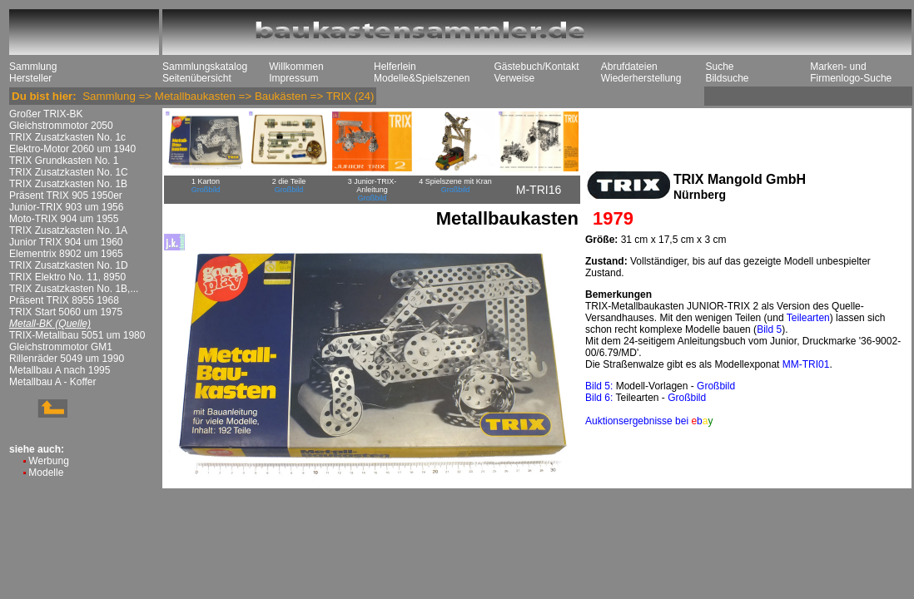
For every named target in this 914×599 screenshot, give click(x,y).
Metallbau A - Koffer (53, 382)
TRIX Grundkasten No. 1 (63, 160)
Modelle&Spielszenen (421, 78)
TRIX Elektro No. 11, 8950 (67, 277)
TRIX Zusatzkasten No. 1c (67, 137)
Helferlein (395, 66)
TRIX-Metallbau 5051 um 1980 (77, 335)
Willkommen (296, 66)
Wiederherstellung (641, 78)
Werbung (48, 461)
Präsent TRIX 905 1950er (65, 195)
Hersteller (30, 78)
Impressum (293, 78)
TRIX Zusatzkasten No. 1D (68, 265)
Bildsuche (726, 78)
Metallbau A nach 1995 (59, 370)
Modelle (45, 472)
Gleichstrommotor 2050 (61, 125)
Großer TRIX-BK (45, 114)
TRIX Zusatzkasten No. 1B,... (73, 289)
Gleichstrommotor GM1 (60, 347)
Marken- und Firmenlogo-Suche (851, 72)
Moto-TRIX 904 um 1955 (63, 219)
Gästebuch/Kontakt (536, 66)
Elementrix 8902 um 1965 (66, 254)
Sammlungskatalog (204, 66)
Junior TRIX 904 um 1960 (66, 242)
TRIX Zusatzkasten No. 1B (68, 184)
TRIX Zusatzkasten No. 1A (68, 230)
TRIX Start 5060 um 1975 (65, 312)
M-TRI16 (538, 189)
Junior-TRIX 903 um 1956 (66, 207)
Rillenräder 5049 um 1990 (66, 358)
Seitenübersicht (196, 78)
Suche (719, 66)
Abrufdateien (629, 66)
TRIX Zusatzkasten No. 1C (68, 172)
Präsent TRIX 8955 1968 (64, 300)
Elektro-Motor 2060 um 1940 (72, 149)
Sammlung (33, 66)
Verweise (514, 78)
